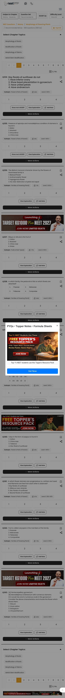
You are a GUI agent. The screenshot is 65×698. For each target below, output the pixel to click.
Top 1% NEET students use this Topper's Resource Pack (32, 363)
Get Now (32, 371)
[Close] (57, 325)
